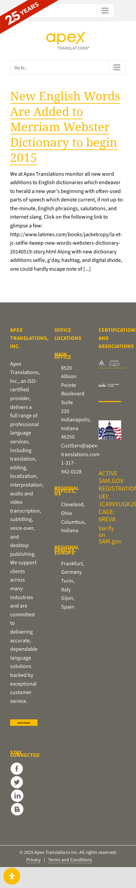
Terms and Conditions (70, 860)
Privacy (33, 860)
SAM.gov (110, 541)
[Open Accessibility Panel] (11, 876)
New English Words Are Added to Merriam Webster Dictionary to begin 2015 (65, 126)
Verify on (106, 532)
